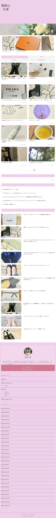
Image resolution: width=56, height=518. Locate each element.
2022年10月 (6, 460)
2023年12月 (6, 423)
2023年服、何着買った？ (9, 204)
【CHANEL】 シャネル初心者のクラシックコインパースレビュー (19, 193)
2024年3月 (6, 416)
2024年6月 (6, 412)
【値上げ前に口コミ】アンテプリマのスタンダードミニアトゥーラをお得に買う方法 (24, 200)
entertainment (41, 59)
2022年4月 (6, 483)
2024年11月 (6, 408)
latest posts (14, 56)
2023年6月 (6, 442)
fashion (7, 393)
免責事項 (32, 514)
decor (14, 59)
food (6, 395)
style (41, 56)
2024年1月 (6, 419)
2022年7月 (6, 472)
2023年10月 (6, 427)
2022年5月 (6, 479)
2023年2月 (6, 446)
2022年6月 (6, 475)
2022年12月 (6, 453)
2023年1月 (6, 449)
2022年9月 (6, 464)
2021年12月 (6, 498)
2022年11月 (6, 457)
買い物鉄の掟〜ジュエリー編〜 (11, 189)
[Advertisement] (34, 11)
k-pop (6, 385)
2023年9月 (6, 431)
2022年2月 (6, 490)
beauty (7, 392)
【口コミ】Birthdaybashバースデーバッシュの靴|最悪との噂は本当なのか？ (22, 196)
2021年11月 (6, 502)
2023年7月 (6, 438)
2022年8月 (6, 468)
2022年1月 (6, 494)
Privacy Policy (25, 514)
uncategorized (7, 399)
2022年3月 (6, 487)
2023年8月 (6, 434)
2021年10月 (6, 505)
